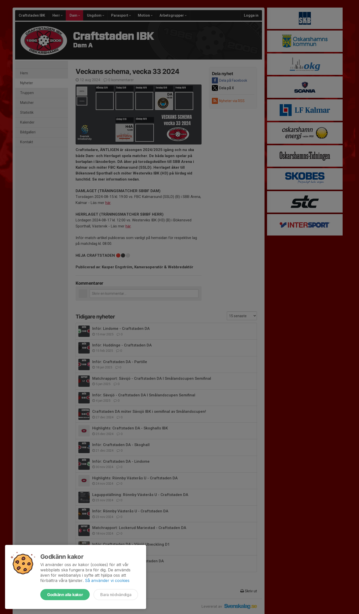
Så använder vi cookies (107, 580)
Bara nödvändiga (115, 594)
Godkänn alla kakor (65, 594)
